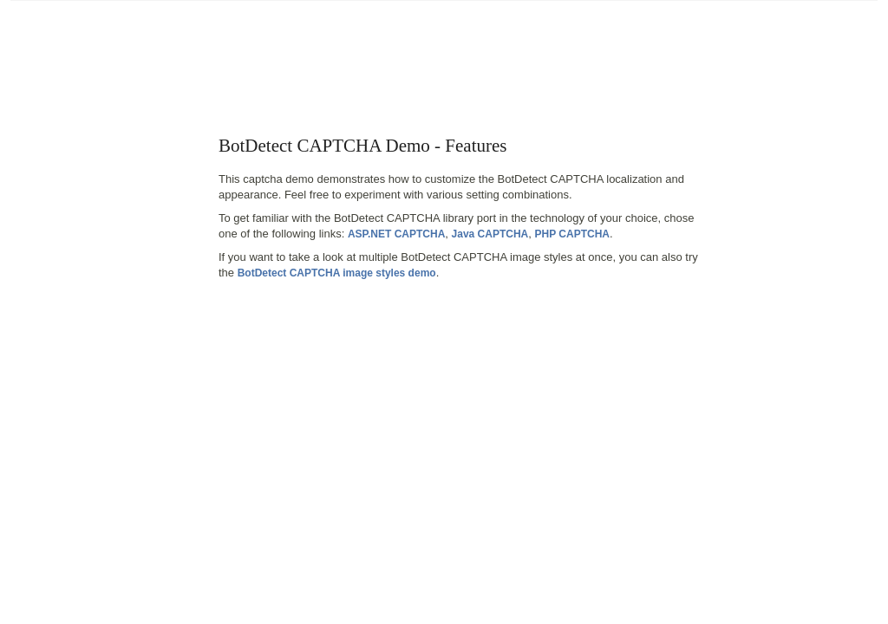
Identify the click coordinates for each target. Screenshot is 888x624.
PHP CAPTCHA (572, 234)
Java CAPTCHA (490, 234)
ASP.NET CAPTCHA (396, 234)
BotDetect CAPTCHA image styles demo (337, 273)
